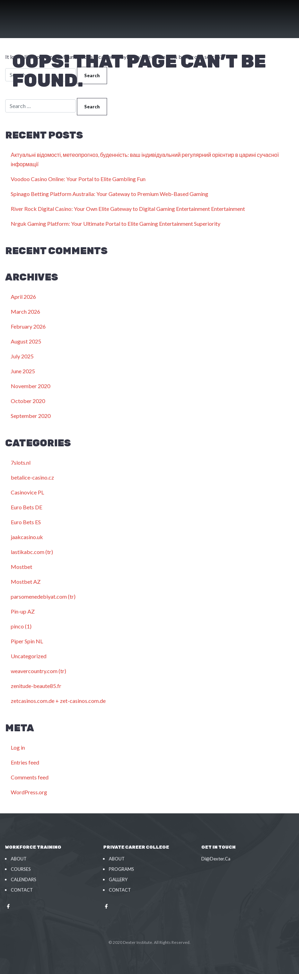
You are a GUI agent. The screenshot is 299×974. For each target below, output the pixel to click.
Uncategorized (28, 656)
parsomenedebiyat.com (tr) (43, 596)
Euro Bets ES (26, 522)
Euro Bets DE (26, 507)
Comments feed (30, 777)
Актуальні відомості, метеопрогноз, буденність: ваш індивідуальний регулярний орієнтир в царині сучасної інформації (145, 159)
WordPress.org (29, 792)
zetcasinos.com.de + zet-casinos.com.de (58, 700)
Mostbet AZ (26, 581)
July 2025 (22, 356)
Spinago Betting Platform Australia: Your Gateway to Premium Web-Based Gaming (109, 193)
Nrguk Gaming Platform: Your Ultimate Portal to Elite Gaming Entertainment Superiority (115, 223)
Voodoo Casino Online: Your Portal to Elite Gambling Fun (78, 179)
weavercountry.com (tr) (38, 671)
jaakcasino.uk (27, 537)
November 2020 (30, 386)
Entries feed (25, 762)
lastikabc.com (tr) (32, 551)
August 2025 (26, 341)
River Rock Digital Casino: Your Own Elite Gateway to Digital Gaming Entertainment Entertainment (128, 208)
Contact (22, 890)
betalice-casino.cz (32, 477)
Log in (18, 747)
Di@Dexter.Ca (215, 858)
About (19, 858)
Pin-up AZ (23, 611)
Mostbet (21, 566)
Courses (21, 869)
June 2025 (23, 371)
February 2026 (28, 326)
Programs (121, 869)
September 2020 (31, 415)
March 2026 (25, 311)
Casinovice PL (27, 492)
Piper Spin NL (27, 641)
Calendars (23, 879)
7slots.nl (20, 462)
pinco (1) (21, 626)
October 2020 (28, 400)
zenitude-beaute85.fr (36, 685)
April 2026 (23, 296)
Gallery (118, 879)
